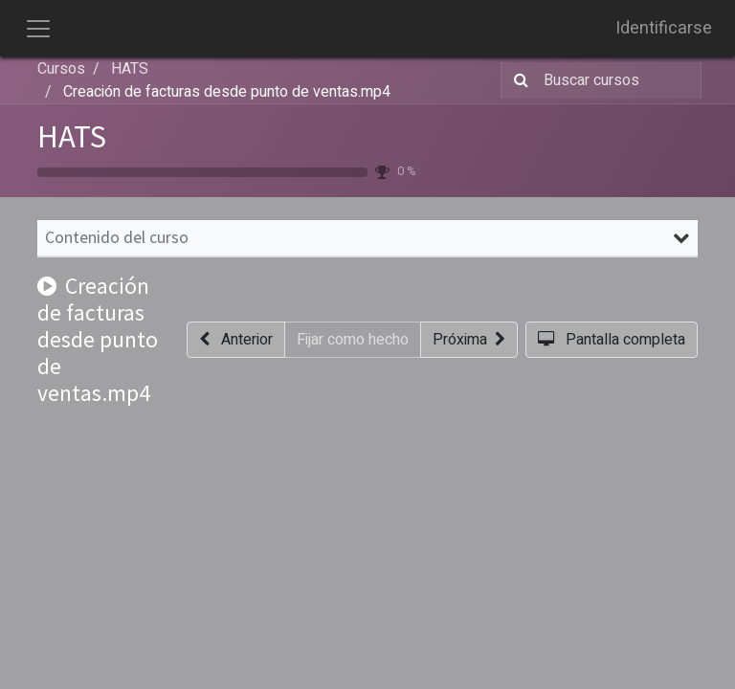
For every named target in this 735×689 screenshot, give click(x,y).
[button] (236, 340)
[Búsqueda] (517, 80)
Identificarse (663, 28)
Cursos (61, 68)
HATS (71, 136)
